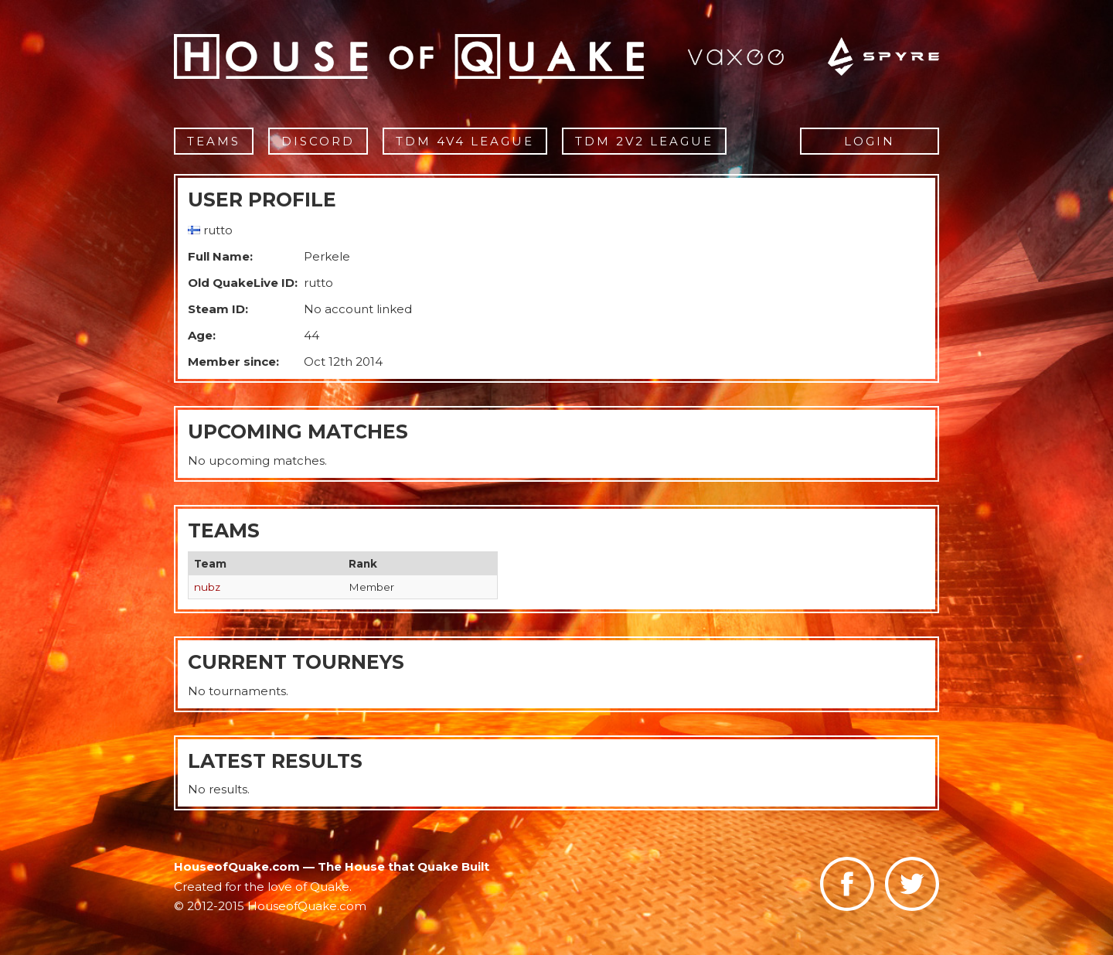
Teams (213, 141)
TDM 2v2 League (644, 141)
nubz (207, 587)
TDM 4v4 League (465, 141)
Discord (318, 141)
